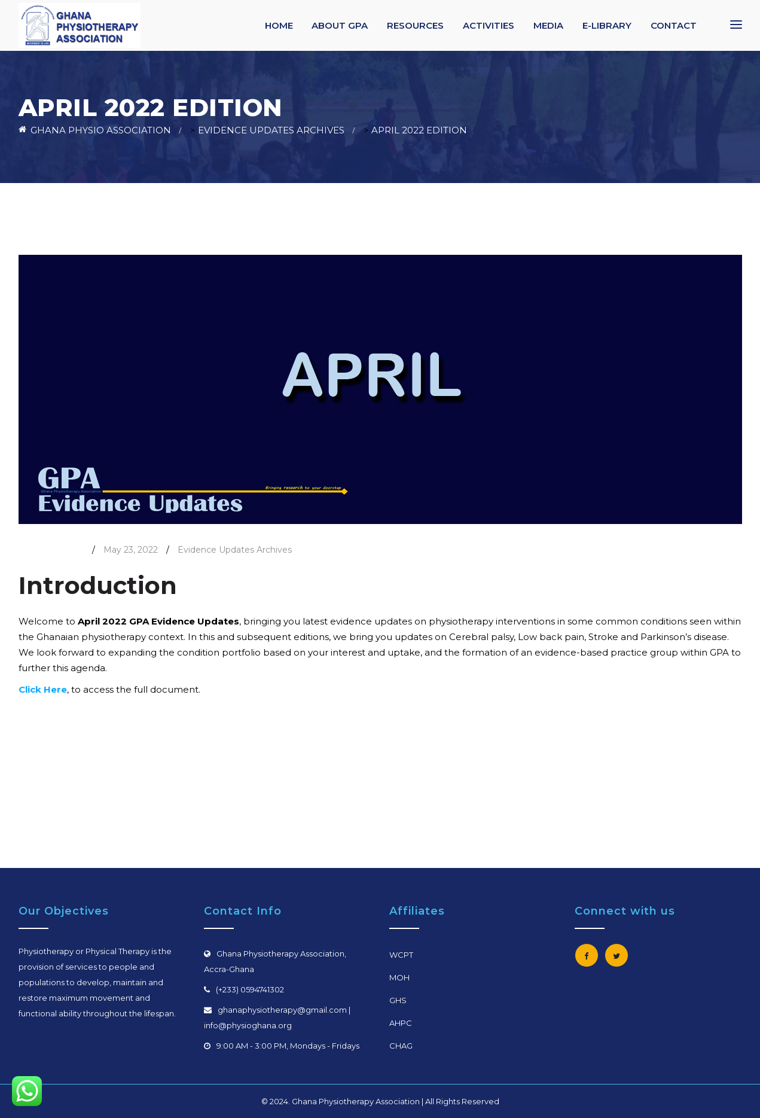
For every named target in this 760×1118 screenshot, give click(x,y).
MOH (399, 977)
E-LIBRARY (606, 25)
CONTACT (674, 25)
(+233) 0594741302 (250, 989)
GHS (398, 1000)
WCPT (401, 954)
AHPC (400, 1023)
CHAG (401, 1045)
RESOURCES (415, 25)
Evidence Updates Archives (235, 549)
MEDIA (548, 25)
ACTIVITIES (488, 25)
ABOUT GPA (340, 25)
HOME (279, 25)
